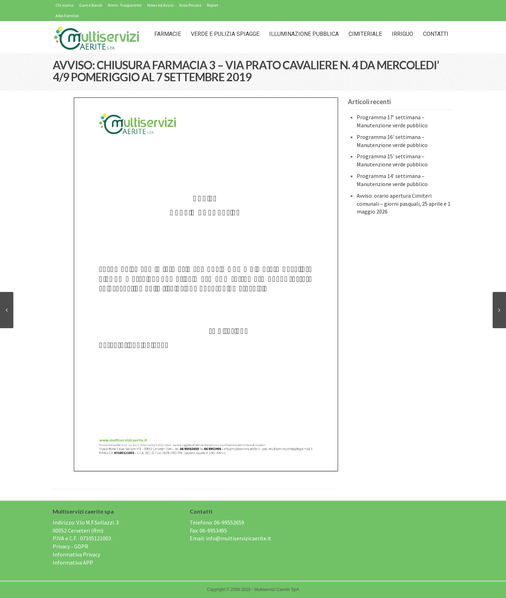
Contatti (435, 34)
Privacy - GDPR (70, 546)
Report (212, 5)
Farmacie (167, 34)
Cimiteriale (365, 34)
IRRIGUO (402, 34)
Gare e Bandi (90, 5)
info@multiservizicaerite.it (238, 538)
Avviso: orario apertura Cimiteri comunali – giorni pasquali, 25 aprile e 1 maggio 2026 (403, 203)
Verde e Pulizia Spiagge (225, 34)
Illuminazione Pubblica (304, 34)
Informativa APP (73, 562)
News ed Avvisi (160, 5)
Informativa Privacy (76, 554)
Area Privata (190, 5)
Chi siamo (64, 5)
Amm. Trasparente (125, 5)
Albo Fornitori (67, 15)
